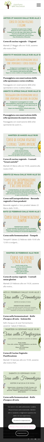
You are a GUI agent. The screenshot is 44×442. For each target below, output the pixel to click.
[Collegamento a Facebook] (28, 439)
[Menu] (37, 5)
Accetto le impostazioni (22, 420)
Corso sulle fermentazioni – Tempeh (20, 235)
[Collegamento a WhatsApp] (39, 439)
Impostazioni (22, 433)
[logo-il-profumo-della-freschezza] (18, 5)
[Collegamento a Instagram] (32, 439)
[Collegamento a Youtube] (35, 439)
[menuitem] (37, 5)
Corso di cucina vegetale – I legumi (19, 41)
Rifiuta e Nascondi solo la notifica (22, 427)
